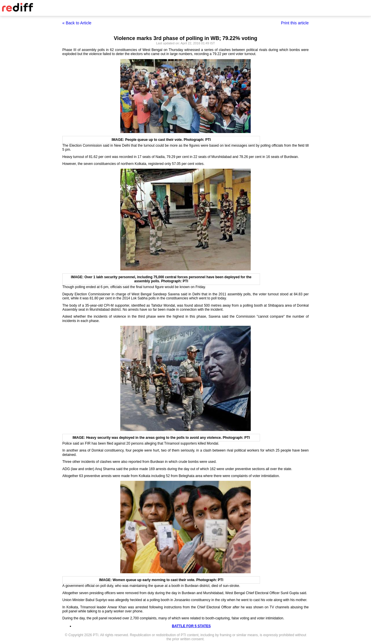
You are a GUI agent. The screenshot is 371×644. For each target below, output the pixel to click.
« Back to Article (76, 23)
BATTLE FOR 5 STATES (191, 626)
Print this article (295, 23)
